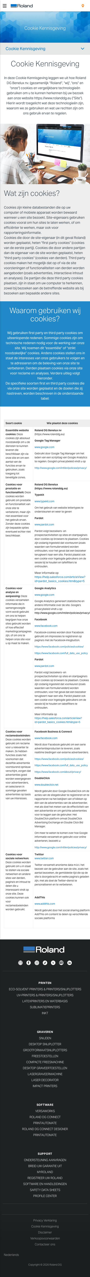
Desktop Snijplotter (45, 1044)
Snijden (45, 1038)
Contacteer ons (45, 1244)
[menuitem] (83, 5)
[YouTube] (61, 962)
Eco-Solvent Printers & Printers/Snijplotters (45, 989)
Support (45, 1154)
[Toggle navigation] (5, 6)
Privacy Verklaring (45, 1220)
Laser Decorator (45, 1080)
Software (45, 1105)
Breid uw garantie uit (45, 1166)
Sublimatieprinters (45, 1007)
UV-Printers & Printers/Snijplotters (45, 995)
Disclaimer (45, 1232)
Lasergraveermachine (45, 1074)
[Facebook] (28, 962)
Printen (45, 983)
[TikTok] (45, 962)
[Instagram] (37, 962)
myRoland (45, 1172)
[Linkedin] (69, 962)
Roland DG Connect (45, 1117)
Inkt (45, 1013)
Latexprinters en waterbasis (45, 1001)
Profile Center (45, 1196)
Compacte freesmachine (45, 1062)
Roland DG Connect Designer (45, 1129)
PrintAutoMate (45, 1123)
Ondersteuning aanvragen (45, 1160)
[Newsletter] (20, 962)
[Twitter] (53, 962)
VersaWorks (45, 1111)
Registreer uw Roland (45, 1178)
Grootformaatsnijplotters (45, 1050)
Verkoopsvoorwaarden (45, 1238)
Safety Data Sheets (45, 1190)
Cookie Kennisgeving (25, 48)
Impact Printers (45, 1086)
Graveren (45, 1032)
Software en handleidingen (45, 1184)
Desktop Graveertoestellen (45, 1068)
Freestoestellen (45, 1056)
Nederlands (11, 1255)
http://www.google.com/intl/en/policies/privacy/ (61, 468)
